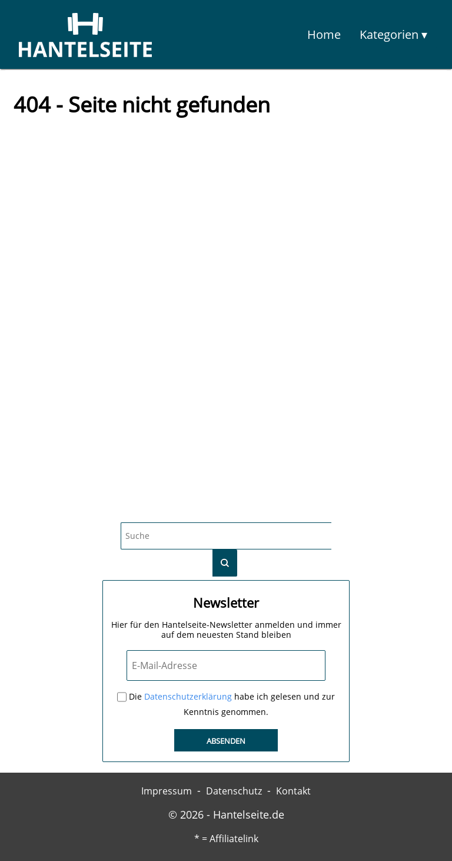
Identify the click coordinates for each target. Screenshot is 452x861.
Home (324, 34)
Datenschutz (234, 790)
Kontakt (293, 790)
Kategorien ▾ (393, 34)
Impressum (166, 790)
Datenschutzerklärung (188, 696)
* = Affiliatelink (226, 838)
